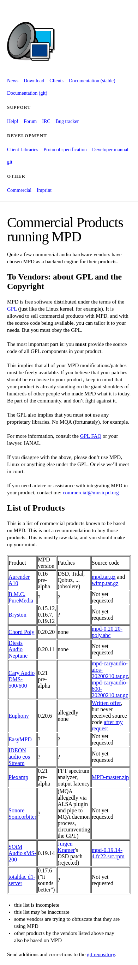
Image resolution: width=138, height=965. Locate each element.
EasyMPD (20, 739)
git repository (101, 954)
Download (34, 80)
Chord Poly (21, 632)
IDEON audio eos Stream (19, 756)
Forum (30, 121)
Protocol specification (64, 149)
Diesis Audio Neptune (18, 649)
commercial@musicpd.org (91, 492)
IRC (46, 121)
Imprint (44, 190)
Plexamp (18, 777)
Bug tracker (67, 121)
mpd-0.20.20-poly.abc (107, 632)
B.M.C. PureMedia (20, 597)
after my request (107, 725)
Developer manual (110, 149)
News (12, 80)
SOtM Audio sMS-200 (22, 853)
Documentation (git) (27, 93)
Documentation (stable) (92, 80)
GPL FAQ (90, 436)
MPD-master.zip (110, 777)
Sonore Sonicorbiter (22, 813)
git (9, 162)
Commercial (19, 190)
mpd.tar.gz (104, 577)
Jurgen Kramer (66, 847)
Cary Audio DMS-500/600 (21, 679)
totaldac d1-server (21, 880)
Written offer (106, 703)
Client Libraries (22, 149)
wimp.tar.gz (105, 583)
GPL (12, 309)
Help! (12, 121)
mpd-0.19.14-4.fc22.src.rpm (108, 853)
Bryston (17, 615)
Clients (56, 80)
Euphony (18, 716)
